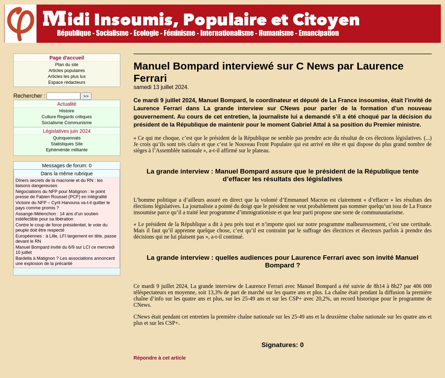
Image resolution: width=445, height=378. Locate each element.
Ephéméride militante (67, 149)
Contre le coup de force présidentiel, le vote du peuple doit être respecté (61, 227)
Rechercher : (29, 96)
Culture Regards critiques (67, 116)
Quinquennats (67, 137)
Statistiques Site (67, 143)
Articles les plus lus (67, 76)
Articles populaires (67, 70)
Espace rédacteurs (67, 82)
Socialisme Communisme (67, 122)
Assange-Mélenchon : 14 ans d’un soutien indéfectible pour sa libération (56, 216)
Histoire (66, 110)
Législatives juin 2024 (67, 131)
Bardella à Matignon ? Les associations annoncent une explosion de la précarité (65, 261)
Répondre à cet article (160, 358)
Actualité (66, 104)
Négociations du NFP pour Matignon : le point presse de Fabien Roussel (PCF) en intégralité (61, 194)
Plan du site (67, 64)
